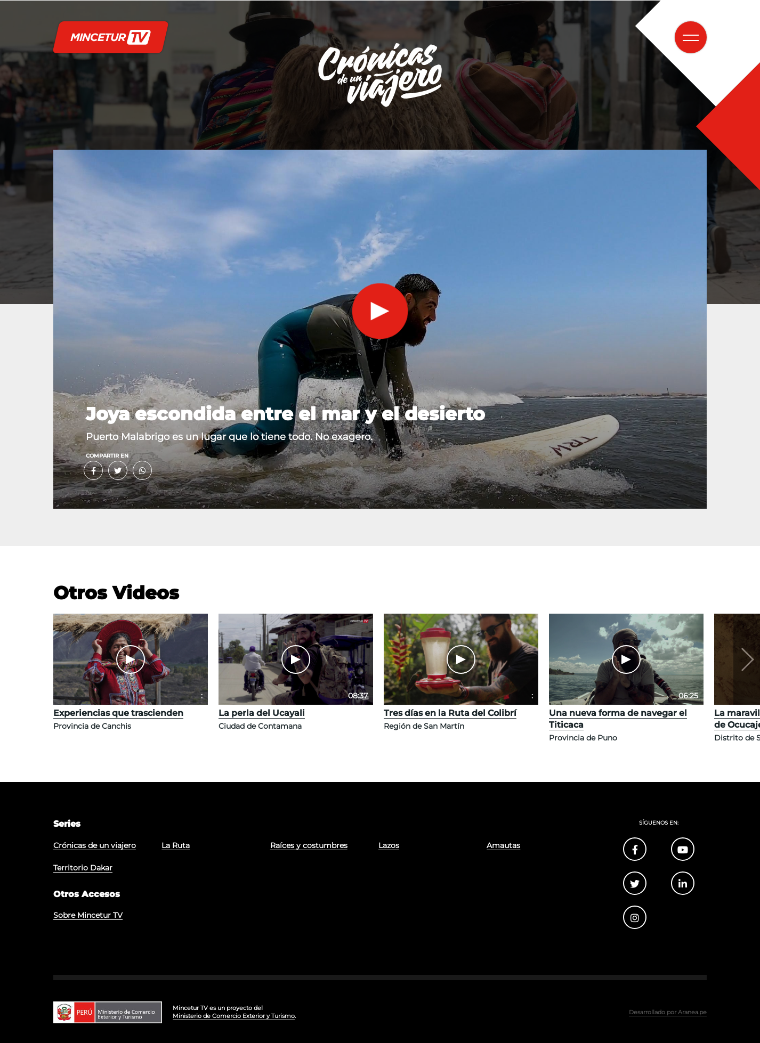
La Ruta (175, 845)
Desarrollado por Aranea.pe (668, 1012)
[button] (746, 659)
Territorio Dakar (82, 868)
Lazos (388, 845)
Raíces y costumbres (308, 845)
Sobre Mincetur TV (88, 915)
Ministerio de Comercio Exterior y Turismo (234, 1016)
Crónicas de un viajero (94, 845)
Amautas (503, 845)
